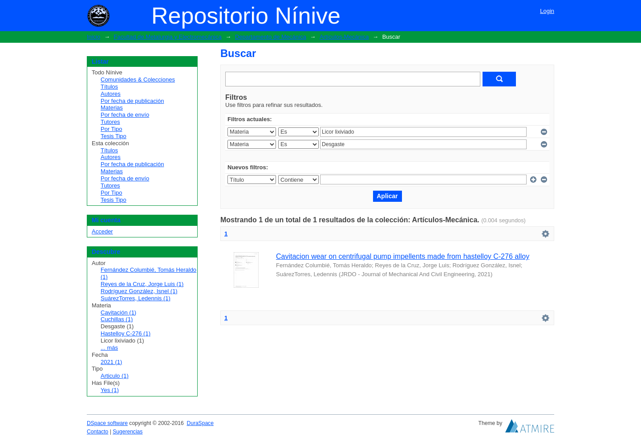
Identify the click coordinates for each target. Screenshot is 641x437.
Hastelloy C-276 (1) (125, 333)
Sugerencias (127, 432)
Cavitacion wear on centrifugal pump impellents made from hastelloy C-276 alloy (402, 256)
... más (109, 347)
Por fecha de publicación (132, 101)
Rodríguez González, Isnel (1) (139, 291)
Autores (111, 93)
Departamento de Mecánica (270, 36)
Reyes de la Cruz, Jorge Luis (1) (142, 284)
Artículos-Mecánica (344, 36)
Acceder (102, 231)
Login (547, 11)
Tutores (110, 121)
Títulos (109, 86)
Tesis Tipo (113, 136)
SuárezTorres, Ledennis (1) (135, 298)
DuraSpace (200, 423)
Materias (112, 107)
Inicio (93, 36)
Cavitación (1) (118, 312)
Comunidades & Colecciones (138, 79)
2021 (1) (111, 362)
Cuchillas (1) (117, 319)
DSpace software (107, 423)
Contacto (97, 432)
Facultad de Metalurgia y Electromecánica (168, 36)
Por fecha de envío (125, 114)
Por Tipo (111, 129)
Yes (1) (110, 390)
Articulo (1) (115, 375)
